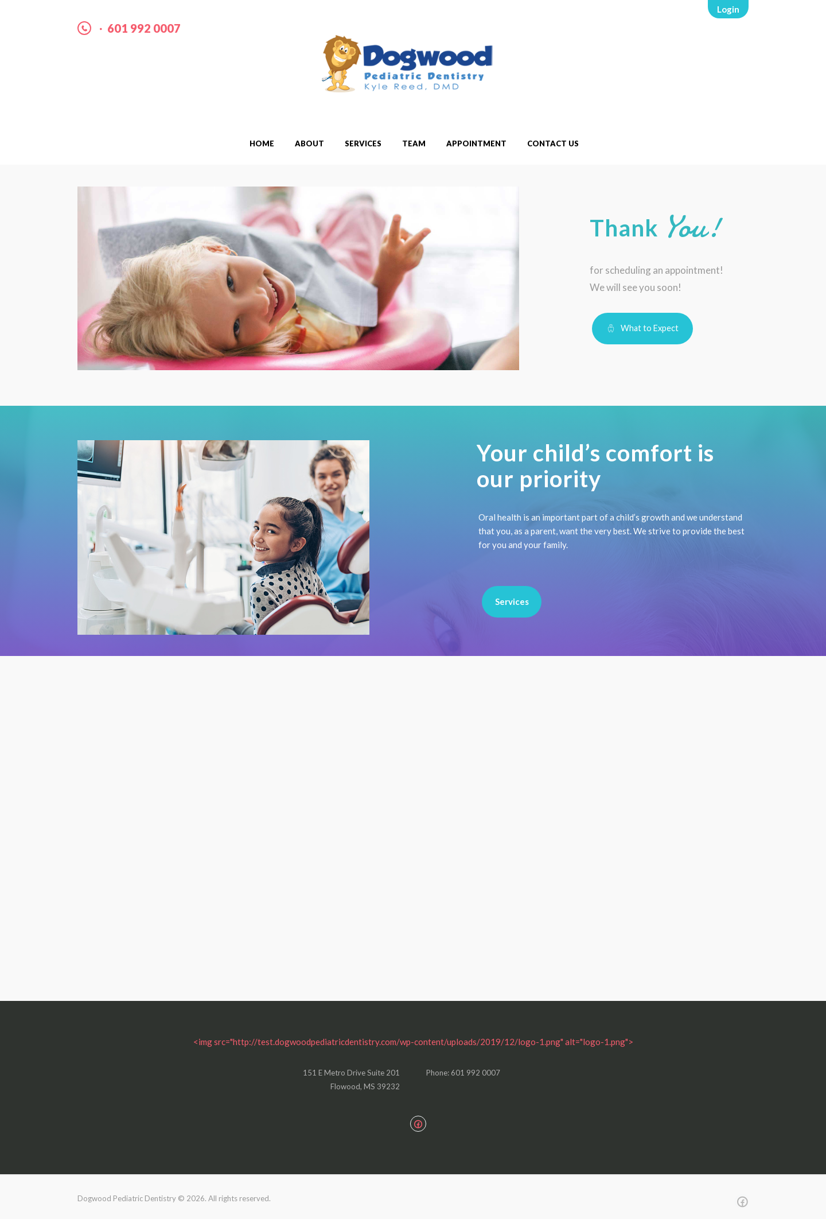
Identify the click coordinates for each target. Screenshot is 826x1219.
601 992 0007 (144, 28)
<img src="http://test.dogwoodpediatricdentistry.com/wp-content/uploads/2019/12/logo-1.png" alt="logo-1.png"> (413, 1041)
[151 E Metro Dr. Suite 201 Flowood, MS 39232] (413, 846)
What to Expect (650, 328)
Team (414, 143)
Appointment (476, 143)
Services (363, 143)
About (309, 143)
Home (262, 143)
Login (728, 9)
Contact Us (553, 143)
